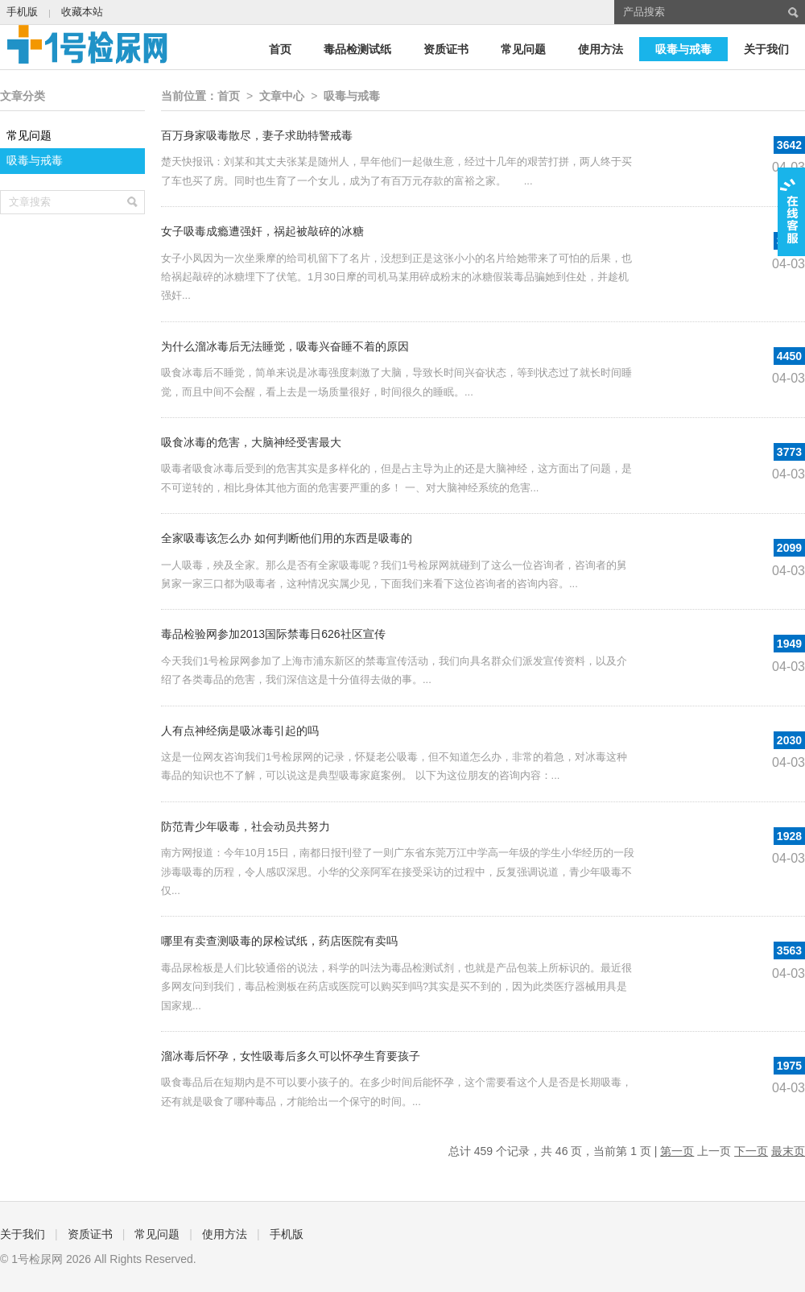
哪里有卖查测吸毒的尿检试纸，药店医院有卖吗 (279, 940)
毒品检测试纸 (357, 49)
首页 (280, 49)
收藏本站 (82, 12)
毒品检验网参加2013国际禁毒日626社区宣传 (273, 633)
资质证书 (446, 49)
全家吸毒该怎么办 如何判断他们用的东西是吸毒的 (286, 538)
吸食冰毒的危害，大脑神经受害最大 (251, 442)
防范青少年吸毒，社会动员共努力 (245, 826)
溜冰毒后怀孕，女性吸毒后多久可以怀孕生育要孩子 (290, 1056)
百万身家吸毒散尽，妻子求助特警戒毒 (257, 135)
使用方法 (600, 49)
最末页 (788, 1151)
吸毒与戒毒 (683, 49)
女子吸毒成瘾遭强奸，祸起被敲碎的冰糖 (262, 231)
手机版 (22, 12)
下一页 (751, 1151)
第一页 (677, 1151)
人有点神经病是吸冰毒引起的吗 (240, 730)
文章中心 (281, 95)
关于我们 (766, 49)
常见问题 (523, 49)
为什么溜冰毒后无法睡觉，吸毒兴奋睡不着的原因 (285, 346)
